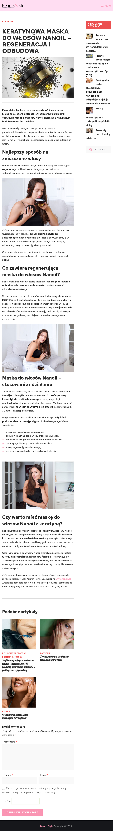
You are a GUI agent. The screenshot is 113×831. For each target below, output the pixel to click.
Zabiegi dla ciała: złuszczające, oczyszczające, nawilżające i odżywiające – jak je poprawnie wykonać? (98, 91)
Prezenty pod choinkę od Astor (98, 133)
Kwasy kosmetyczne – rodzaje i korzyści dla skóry (98, 116)
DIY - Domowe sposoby (14, 653)
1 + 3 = (7, 800)
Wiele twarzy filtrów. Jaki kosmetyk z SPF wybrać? (15, 716)
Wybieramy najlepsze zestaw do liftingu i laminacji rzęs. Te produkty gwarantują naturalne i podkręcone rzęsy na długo (18, 665)
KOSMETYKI (8, 22)
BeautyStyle (46, 825)
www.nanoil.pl (62, 578)
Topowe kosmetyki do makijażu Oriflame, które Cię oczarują (97, 43)
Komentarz (10, 741)
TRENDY (18, 656)
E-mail (44, 774)
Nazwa (8, 774)
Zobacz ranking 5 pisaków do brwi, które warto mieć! (54, 658)
